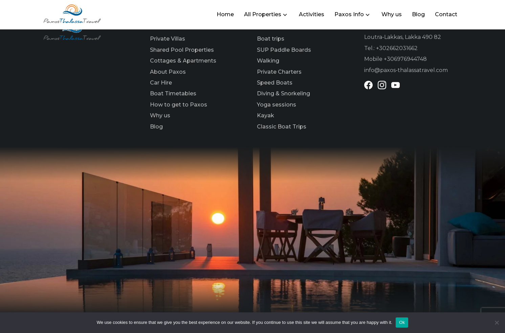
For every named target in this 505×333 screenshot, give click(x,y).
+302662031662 (397, 48)
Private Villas (167, 38)
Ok (402, 322)
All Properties (262, 14)
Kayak (265, 115)
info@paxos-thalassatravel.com (406, 70)
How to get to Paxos (178, 104)
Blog (418, 14)
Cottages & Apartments (183, 60)
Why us (391, 14)
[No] (496, 322)
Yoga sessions (276, 104)
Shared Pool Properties (182, 50)
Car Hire (161, 82)
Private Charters (279, 72)
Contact (446, 14)
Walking (268, 60)
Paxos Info (349, 14)
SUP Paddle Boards (284, 50)
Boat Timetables (173, 93)
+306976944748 (405, 59)
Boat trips (270, 38)
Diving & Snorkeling (283, 93)
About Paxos (168, 72)
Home (225, 14)
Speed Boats (274, 82)
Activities (311, 14)
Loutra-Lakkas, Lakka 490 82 (402, 37)
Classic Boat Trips (281, 126)
